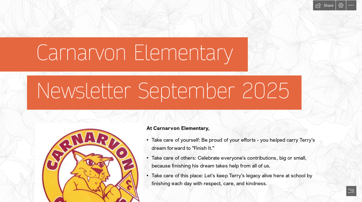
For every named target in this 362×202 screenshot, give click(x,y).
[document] (181, 101)
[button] (324, 5)
